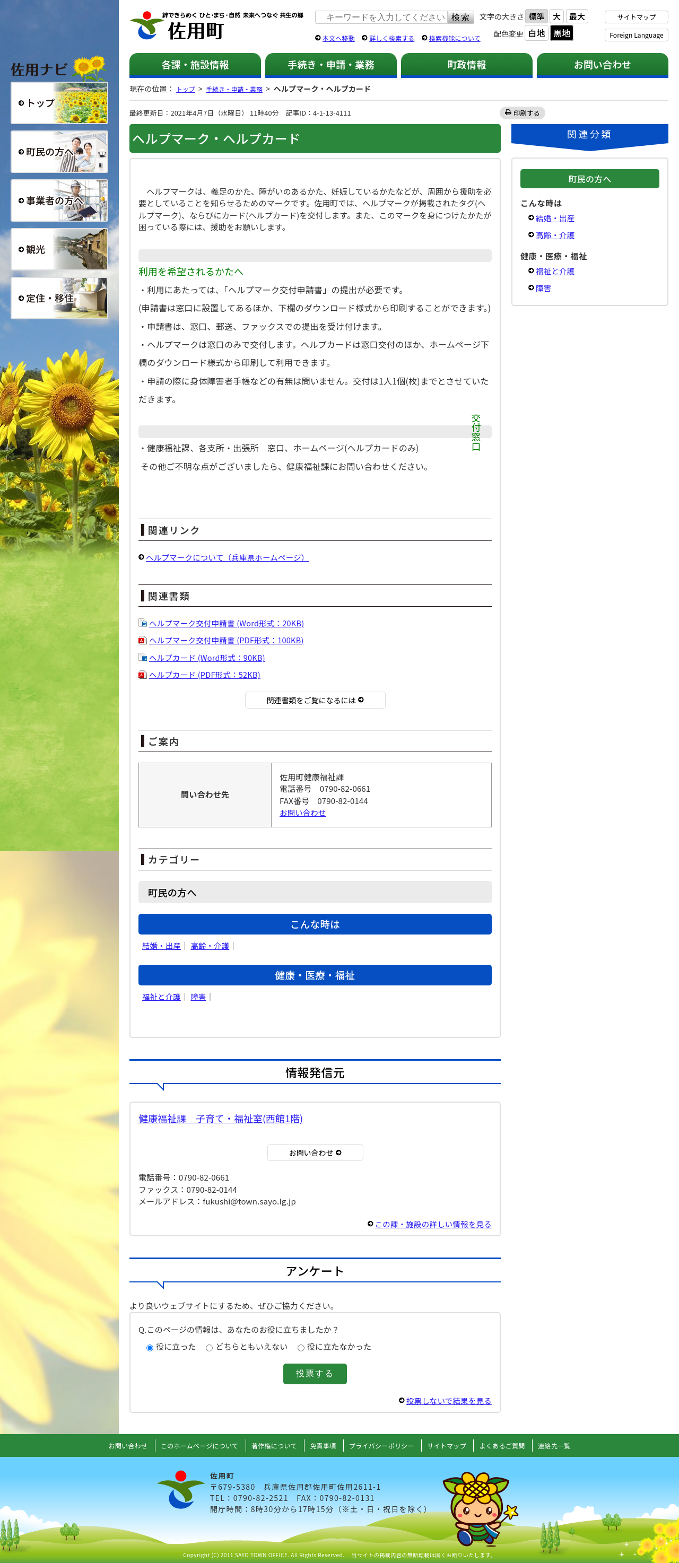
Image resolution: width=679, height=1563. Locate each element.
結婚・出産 (162, 945)
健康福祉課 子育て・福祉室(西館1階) (220, 1118)
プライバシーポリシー (385, 1445)
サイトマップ (636, 16)
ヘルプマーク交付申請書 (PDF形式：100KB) (229, 639)
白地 (536, 33)
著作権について (269, 1445)
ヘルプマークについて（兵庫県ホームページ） (231, 557)
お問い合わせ (603, 64)
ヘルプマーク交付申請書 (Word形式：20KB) (229, 622)
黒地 (561, 33)
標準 (536, 16)
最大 (577, 16)
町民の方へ (59, 151)
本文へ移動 (339, 37)
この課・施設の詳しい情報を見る (431, 1223)
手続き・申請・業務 (331, 64)
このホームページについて (187, 1445)
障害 (200, 996)
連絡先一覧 (573, 1445)
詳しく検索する (391, 37)
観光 (59, 249)
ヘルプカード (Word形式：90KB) (209, 657)
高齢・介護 (212, 945)
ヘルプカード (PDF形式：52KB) (207, 674)
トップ (187, 88)
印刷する (527, 113)
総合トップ (59, 103)
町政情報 (467, 64)
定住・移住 (59, 298)
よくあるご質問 (516, 1445)
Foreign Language (636, 34)
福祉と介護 (162, 996)
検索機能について (455, 37)
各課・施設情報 (195, 64)
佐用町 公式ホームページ (216, 26)
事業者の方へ (59, 200)
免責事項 (321, 1445)
